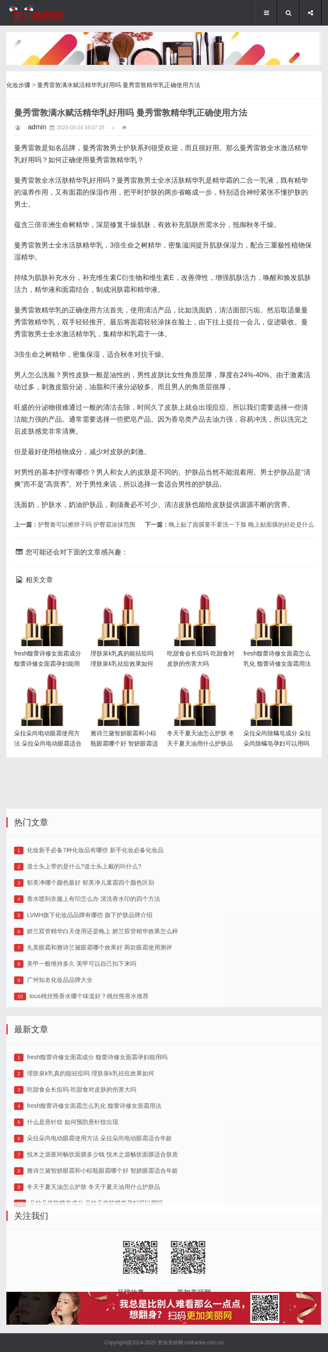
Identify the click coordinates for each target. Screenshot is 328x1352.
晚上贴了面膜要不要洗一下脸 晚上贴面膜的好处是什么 (241, 524)
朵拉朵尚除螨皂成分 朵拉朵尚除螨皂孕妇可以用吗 (278, 686)
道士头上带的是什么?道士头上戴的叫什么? (84, 920)
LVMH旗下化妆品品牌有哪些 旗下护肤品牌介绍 (89, 968)
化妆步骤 (18, 85)
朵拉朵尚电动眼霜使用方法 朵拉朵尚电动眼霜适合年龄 (49, 686)
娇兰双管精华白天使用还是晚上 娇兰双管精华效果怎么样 (102, 985)
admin (37, 127)
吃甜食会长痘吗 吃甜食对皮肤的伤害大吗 (81, 1143)
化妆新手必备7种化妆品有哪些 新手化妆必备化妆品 (95, 903)
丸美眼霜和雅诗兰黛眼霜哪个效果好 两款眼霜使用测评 (99, 1001)
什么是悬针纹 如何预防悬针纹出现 (72, 1175)
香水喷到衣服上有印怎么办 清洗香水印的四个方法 (93, 952)
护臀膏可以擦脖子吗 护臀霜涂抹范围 (86, 524)
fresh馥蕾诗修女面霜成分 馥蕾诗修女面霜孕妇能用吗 (49, 607)
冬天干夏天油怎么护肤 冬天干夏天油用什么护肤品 (201, 686)
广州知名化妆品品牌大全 (60, 1033)
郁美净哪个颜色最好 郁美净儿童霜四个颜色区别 (90, 936)
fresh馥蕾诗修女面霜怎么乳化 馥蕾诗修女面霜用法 (278, 607)
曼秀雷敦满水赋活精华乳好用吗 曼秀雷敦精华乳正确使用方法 (118, 85)
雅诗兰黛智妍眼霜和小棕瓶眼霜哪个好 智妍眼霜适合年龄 (126, 686)
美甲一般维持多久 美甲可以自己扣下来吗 (81, 1017)
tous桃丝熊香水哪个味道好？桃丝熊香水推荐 (88, 1049)
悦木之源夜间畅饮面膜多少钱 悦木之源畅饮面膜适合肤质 (102, 1208)
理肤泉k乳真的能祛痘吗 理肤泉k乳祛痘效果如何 (124, 607)
